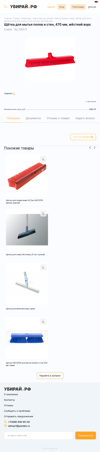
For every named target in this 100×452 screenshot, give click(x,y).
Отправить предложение (18, 416)
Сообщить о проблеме (17, 411)
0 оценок (8, 29)
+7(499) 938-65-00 (19, 422)
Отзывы (8, 405)
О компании (11, 394)
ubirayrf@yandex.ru (19, 426)
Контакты (9, 400)
